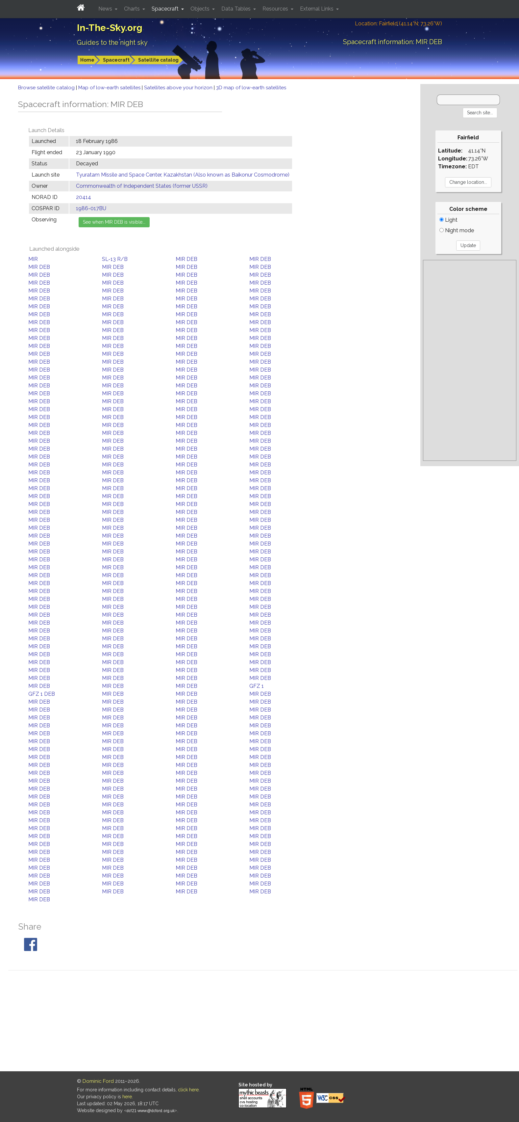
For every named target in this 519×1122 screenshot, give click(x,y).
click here (188, 1089)
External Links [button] (317, 9)
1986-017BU (91, 208)
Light (448, 220)
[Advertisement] (469, 360)
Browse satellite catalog (47, 88)
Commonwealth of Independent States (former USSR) (142, 186)
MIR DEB (186, 259)
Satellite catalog (158, 60)
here (127, 1096)
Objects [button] (200, 9)
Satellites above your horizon (179, 88)
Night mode (456, 230)
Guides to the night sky (112, 42)
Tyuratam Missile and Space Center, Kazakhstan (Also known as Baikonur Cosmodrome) (182, 175)
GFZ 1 (256, 686)
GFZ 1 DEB (41, 694)
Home (87, 60)
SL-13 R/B (115, 259)
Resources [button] (275, 9)
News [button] (105, 9)
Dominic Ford (98, 1081)
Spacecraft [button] (166, 9)
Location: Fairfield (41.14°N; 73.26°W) (398, 23)
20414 (83, 197)
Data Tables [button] (236, 9)
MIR (33, 259)
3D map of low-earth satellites (251, 88)
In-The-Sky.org (109, 27)
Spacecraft (116, 60)
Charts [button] (132, 9)
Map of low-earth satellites (110, 88)
